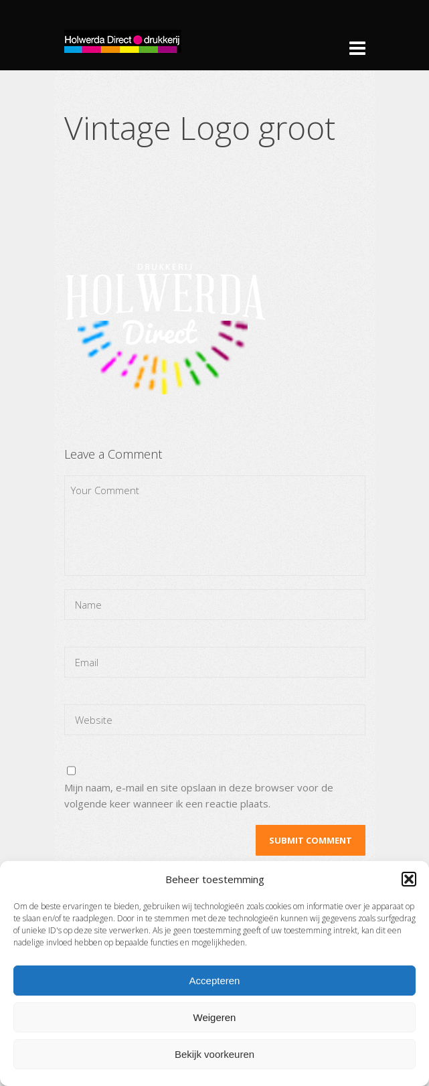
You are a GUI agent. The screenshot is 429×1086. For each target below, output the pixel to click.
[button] (409, 879)
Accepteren (214, 980)
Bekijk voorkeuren (214, 1054)
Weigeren (214, 1017)
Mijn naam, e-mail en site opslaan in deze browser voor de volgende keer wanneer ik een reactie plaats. (198, 795)
